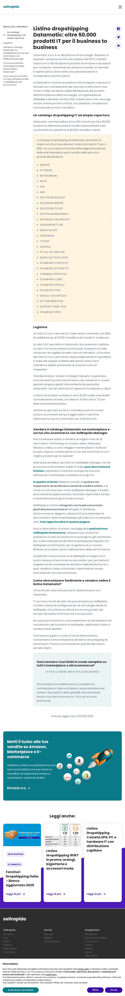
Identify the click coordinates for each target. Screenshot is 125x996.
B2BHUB (48, 938)
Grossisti (7, 945)
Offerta (6, 941)
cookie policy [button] (50, 974)
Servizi (48, 930)
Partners (89, 948)
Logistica (7, 43)
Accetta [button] (113, 990)
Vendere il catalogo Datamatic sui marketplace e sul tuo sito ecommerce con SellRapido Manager (16, 53)
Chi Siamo (8, 934)
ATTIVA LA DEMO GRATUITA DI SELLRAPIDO (72, 672)
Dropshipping (10, 948)
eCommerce (91, 941)
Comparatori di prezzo (96, 938)
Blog (5, 938)
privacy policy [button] (84, 969)
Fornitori (89, 945)
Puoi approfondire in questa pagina (65, 522)
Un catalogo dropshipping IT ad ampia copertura (16, 35)
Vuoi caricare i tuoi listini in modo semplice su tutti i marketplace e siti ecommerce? (15, 80)
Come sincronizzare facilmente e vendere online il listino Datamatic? (13, 67)
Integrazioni (92, 930)
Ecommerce (9, 952)
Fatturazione (91, 955)
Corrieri (88, 952)
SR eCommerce (52, 941)
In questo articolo (45, 482)
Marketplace (91, 934)
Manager (48, 934)
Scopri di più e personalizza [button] (21, 990)
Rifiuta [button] (95, 990)
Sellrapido (9, 930)
